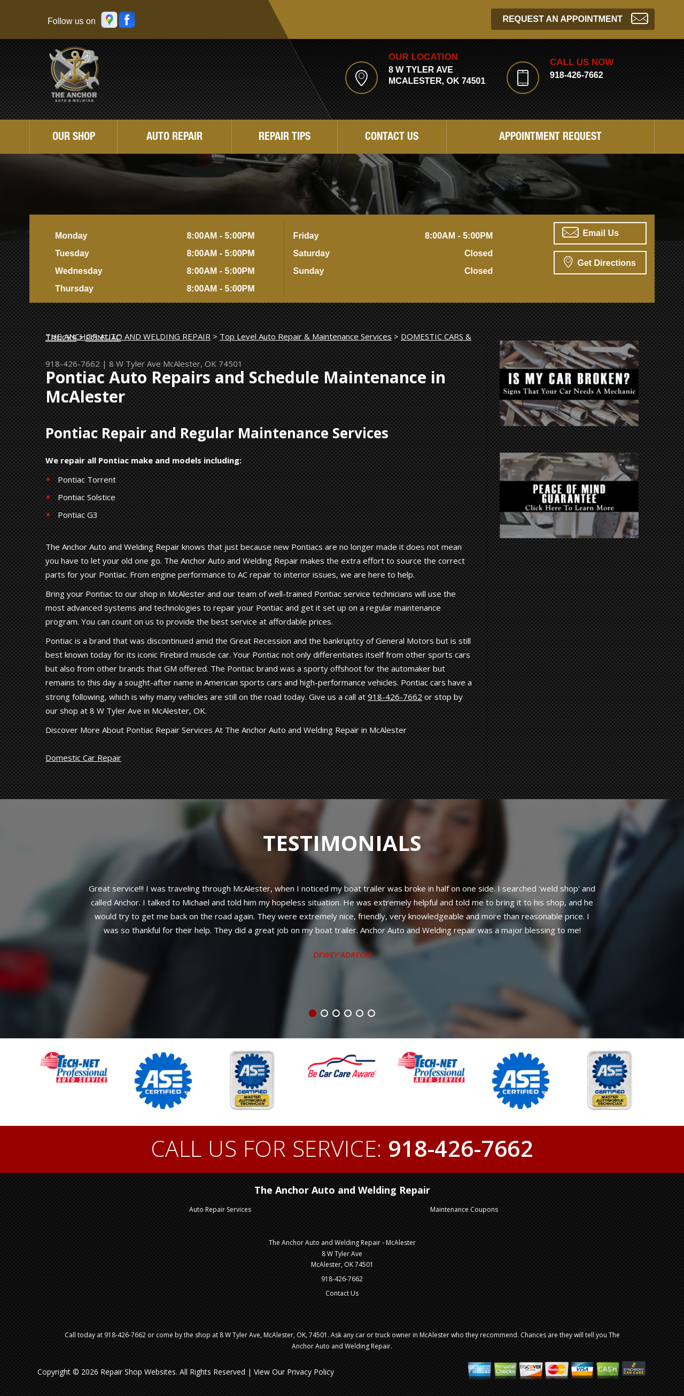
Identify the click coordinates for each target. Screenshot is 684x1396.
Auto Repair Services (220, 1209)
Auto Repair (174, 137)
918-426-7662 (576, 75)
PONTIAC (103, 337)
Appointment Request (550, 137)
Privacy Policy (310, 1372)
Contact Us (391, 137)
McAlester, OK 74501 (203, 363)
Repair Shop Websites (138, 1372)
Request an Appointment (575, 17)
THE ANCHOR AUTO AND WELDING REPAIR (128, 336)
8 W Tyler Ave (135, 363)
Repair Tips (284, 137)
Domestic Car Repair (83, 757)
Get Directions (600, 261)
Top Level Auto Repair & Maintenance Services (306, 336)
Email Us (590, 232)
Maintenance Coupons (464, 1209)
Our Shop (73, 137)
